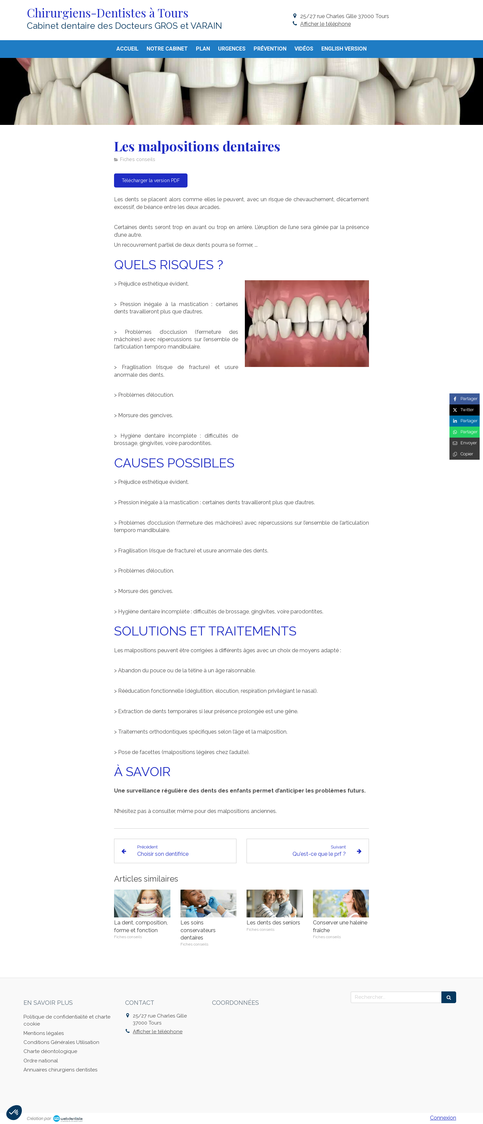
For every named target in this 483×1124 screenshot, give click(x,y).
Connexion (443, 1118)
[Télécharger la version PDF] (150, 180)
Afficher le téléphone (325, 24)
